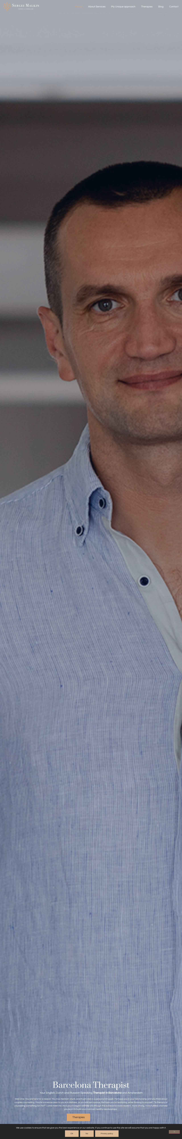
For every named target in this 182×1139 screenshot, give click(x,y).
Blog (161, 6)
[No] (174, 1132)
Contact (173, 6)
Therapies (147, 6)
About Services (97, 6)
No (87, 1134)
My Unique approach (123, 6)
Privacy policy (107, 1134)
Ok (72, 1134)
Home (79, 6)
